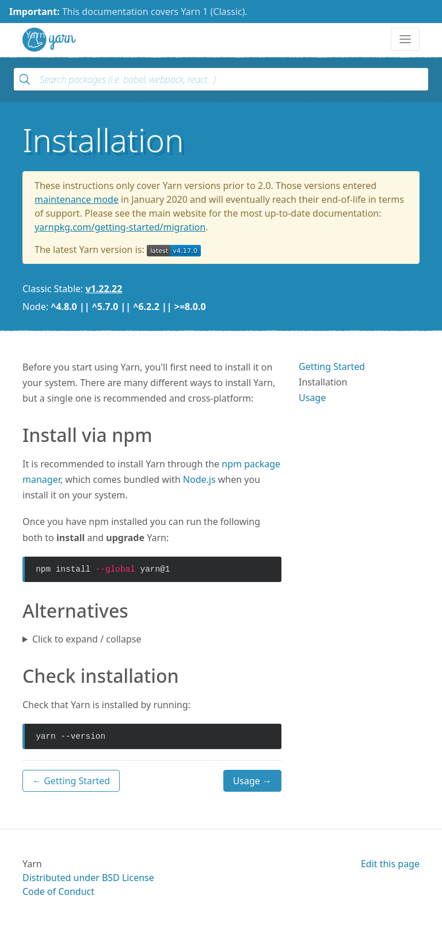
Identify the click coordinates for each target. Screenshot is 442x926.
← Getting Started (71, 780)
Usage (312, 397)
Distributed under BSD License (88, 877)
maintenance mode (77, 199)
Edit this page (390, 863)
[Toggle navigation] (405, 39)
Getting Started (332, 366)
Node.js (199, 479)
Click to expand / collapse (86, 639)
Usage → (252, 780)
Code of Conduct (58, 891)
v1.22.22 (104, 288)
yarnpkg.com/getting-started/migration (120, 227)
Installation (323, 382)
